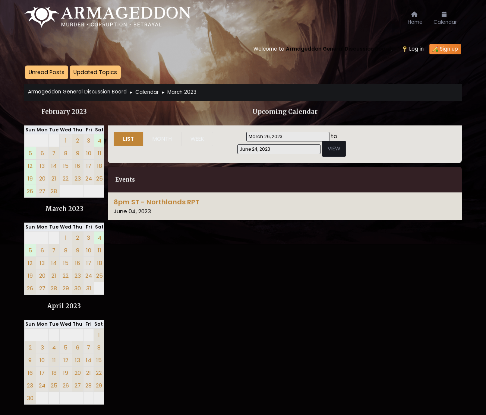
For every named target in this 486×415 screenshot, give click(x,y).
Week (197, 139)
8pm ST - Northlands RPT (156, 202)
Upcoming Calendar (285, 112)
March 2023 (64, 209)
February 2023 (64, 112)
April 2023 (64, 306)
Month (162, 139)
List (128, 139)
